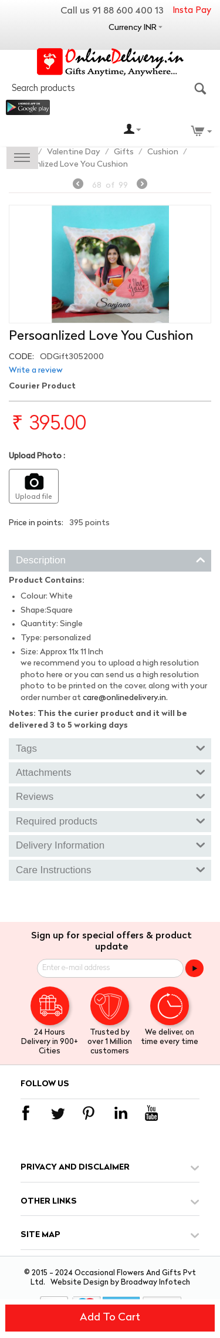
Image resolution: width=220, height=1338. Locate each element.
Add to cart (110, 1317)
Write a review (36, 370)
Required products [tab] (110, 820)
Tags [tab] (110, 747)
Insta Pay (191, 10)
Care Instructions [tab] (110, 869)
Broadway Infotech (155, 1282)
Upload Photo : (37, 456)
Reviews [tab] (110, 795)
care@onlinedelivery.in (124, 698)
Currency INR (133, 27)
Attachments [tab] (110, 771)
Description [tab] (110, 559)
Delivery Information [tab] (110, 844)
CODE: (21, 357)
